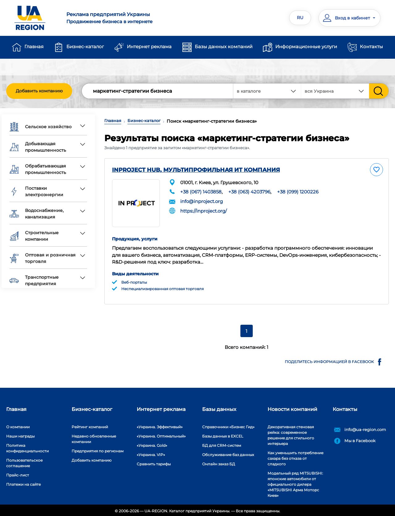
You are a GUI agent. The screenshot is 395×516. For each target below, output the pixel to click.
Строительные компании (34, 236)
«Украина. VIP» (151, 453)
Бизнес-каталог (85, 46)
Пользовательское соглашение (24, 461)
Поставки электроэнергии (36, 191)
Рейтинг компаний (90, 425)
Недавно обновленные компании (94, 437)
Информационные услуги (306, 46)
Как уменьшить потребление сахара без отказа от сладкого (295, 457)
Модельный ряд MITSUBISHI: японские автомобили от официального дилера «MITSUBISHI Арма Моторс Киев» (295, 482)
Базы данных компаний (223, 46)
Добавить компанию (39, 91)
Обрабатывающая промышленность (38, 169)
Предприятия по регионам (97, 449)
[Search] (157, 91)
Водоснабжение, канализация (37, 214)
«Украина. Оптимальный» (161, 434)
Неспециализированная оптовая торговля (162, 287)
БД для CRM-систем (221, 444)
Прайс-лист (17, 473)
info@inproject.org (201, 201)
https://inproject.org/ (203, 211)
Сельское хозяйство (41, 126)
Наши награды (20, 434)
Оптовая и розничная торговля (43, 258)
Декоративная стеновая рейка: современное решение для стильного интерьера (291, 433)
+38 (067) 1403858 (201, 192)
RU (300, 17)
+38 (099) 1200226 (297, 192)
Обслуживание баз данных (228, 453)
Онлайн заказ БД (218, 462)
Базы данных (219, 408)
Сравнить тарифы (154, 462)
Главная (34, 46)
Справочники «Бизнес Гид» (228, 425)
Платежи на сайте (23, 482)
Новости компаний (292, 408)
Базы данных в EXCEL (222, 434)
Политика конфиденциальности (27, 447)
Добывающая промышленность (38, 147)
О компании (18, 425)
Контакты (371, 46)
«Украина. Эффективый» (160, 425)
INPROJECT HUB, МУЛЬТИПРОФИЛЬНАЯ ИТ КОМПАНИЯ (196, 170)
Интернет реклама (149, 46)
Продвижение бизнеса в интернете (128, 17)
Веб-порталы (134, 280)
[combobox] (335, 91)
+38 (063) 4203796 (249, 192)
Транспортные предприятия (34, 280)
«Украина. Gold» (152, 444)
